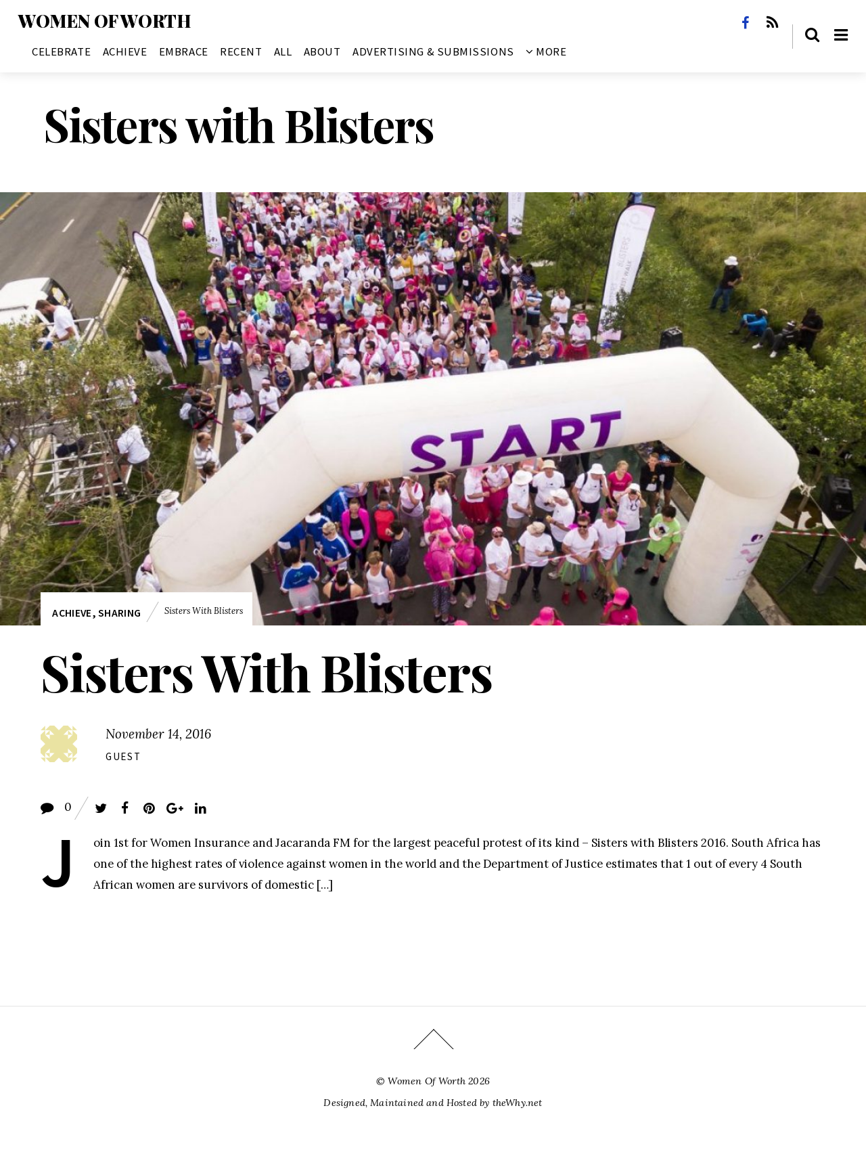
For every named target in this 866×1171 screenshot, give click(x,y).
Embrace (183, 51)
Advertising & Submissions (433, 51)
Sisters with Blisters (203, 610)
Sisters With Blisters (266, 671)
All (283, 51)
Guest (123, 756)
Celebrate (61, 51)
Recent (241, 51)
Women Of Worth (426, 1081)
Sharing (119, 612)
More (546, 51)
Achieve (125, 51)
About (322, 51)
